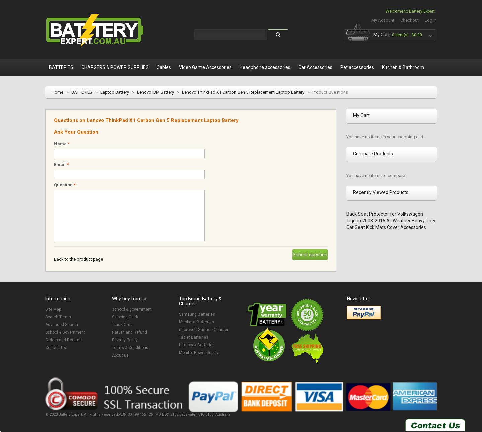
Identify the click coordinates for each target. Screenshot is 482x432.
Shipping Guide (125, 317)
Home (57, 92)
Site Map (53, 309)
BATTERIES (81, 92)
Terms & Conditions (130, 347)
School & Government (65, 332)
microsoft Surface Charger (203, 329)
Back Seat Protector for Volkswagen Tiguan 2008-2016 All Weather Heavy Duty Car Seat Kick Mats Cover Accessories (390, 220)
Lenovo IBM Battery (155, 92)
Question (65, 184)
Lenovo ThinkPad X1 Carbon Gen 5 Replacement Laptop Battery (243, 92)
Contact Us (55, 347)
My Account (382, 20)
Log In (431, 20)
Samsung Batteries (197, 314)
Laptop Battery (114, 92)
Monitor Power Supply (198, 352)
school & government (132, 309)
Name (62, 143)
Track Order (123, 324)
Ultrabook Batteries (197, 345)
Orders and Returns (63, 340)
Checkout (409, 20)
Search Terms (58, 317)
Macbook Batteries (196, 322)
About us (120, 355)
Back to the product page (78, 259)
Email (61, 164)
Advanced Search (61, 324)
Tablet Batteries (193, 337)
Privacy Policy (125, 340)
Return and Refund (129, 332)
